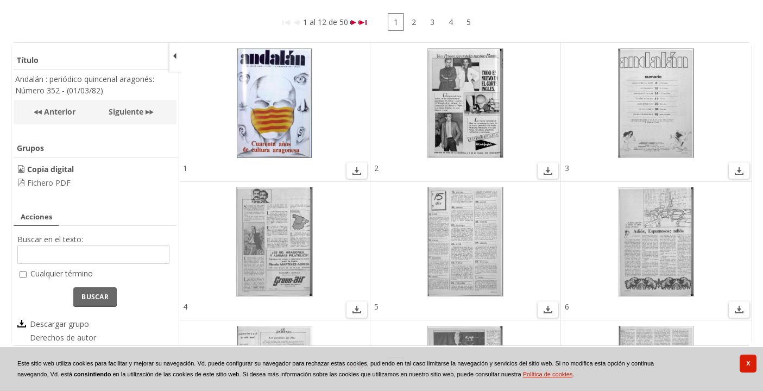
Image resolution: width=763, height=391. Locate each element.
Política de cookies (548, 374)
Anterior (58, 111)
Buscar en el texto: (50, 239)
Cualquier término (61, 273)
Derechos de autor (63, 337)
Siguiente (126, 111)
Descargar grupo (59, 324)
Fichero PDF (49, 183)
